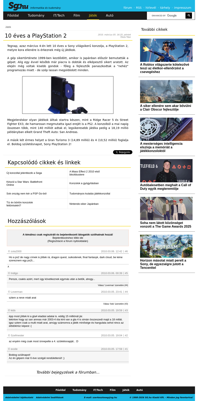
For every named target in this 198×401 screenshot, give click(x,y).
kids (13, 310)
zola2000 (16, 251)
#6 (126, 251)
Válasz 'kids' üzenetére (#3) (115, 304)
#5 (126, 273)
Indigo (14, 273)
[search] (167, 16)
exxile (14, 348)
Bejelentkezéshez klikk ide (67, 237)
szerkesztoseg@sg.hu (104, 397)
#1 (126, 348)
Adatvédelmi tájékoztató (19, 397)
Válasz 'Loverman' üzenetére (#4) (113, 285)
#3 (126, 310)
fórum (128, 7)
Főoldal (13, 15)
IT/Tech (59, 15)
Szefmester (17, 335)
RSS (139, 7)
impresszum (182, 7)
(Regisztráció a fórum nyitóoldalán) (68, 241)
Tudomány (36, 15)
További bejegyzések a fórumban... (67, 372)
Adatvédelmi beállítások (49, 397)
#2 (126, 335)
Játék (93, 15)
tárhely (165, 7)
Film (76, 15)
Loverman (17, 291)
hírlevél (151, 7)
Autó (109, 15)
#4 (126, 291)
